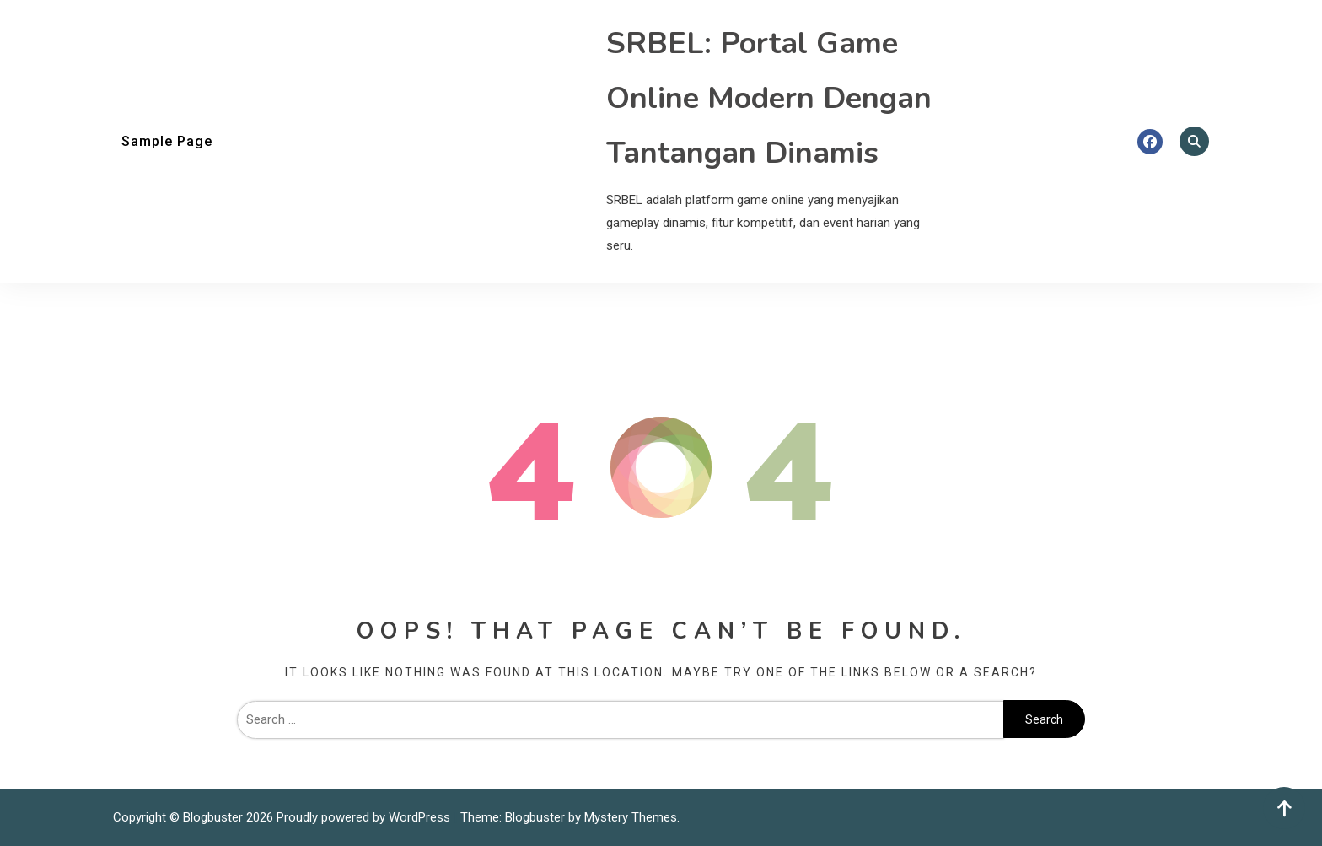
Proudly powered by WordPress (365, 817)
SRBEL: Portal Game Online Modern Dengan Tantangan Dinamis (769, 98)
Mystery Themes (630, 817)
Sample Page (166, 141)
